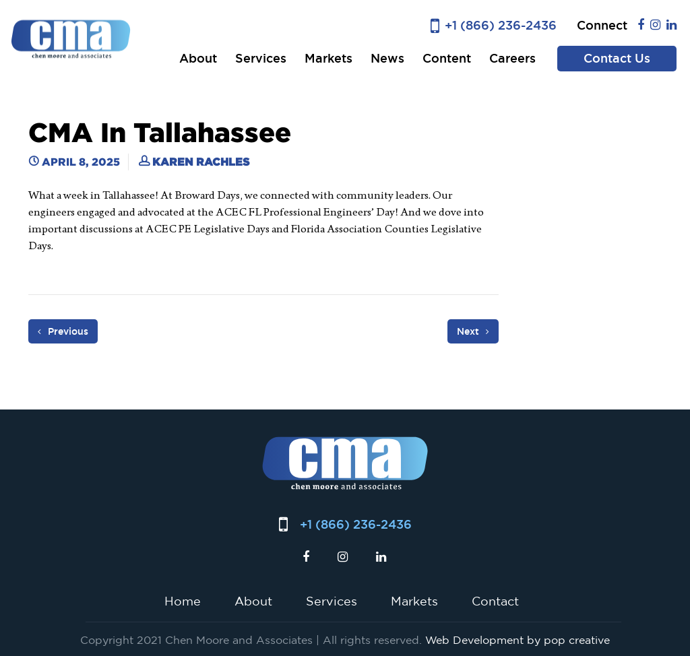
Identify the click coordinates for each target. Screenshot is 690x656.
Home (182, 601)
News (387, 58)
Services (260, 58)
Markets (328, 58)
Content (446, 58)
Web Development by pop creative (517, 640)
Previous (63, 331)
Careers (512, 58)
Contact (495, 601)
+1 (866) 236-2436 (501, 25)
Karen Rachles (200, 162)
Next (473, 331)
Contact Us (617, 58)
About (198, 58)
